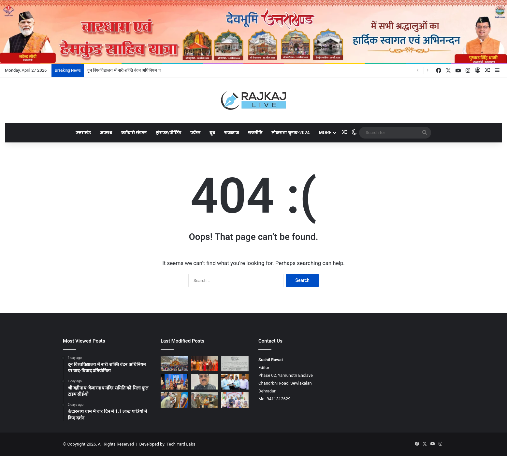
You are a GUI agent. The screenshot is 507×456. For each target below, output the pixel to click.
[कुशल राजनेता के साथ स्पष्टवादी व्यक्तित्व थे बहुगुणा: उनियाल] (174, 400)
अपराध (106, 132)
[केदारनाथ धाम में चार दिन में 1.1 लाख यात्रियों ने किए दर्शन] (174, 364)
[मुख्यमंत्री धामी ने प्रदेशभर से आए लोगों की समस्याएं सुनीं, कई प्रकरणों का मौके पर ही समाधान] (235, 382)
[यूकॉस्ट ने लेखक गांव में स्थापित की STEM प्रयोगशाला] (174, 382)
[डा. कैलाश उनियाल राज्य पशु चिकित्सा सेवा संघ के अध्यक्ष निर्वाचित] (205, 382)
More (325, 132)
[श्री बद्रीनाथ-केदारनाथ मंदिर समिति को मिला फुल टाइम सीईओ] (235, 364)
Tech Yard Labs (181, 444)
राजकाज (231, 132)
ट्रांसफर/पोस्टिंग (168, 132)
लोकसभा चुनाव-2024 (290, 132)
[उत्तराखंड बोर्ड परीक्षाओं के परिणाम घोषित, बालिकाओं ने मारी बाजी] (235, 400)
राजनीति (255, 132)
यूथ (212, 132)
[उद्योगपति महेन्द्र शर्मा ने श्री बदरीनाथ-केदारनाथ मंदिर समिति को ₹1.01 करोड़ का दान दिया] (205, 400)
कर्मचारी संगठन (134, 132)
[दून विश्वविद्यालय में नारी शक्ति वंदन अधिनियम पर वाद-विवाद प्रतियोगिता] (205, 364)
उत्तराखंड (83, 132)
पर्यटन (195, 132)
